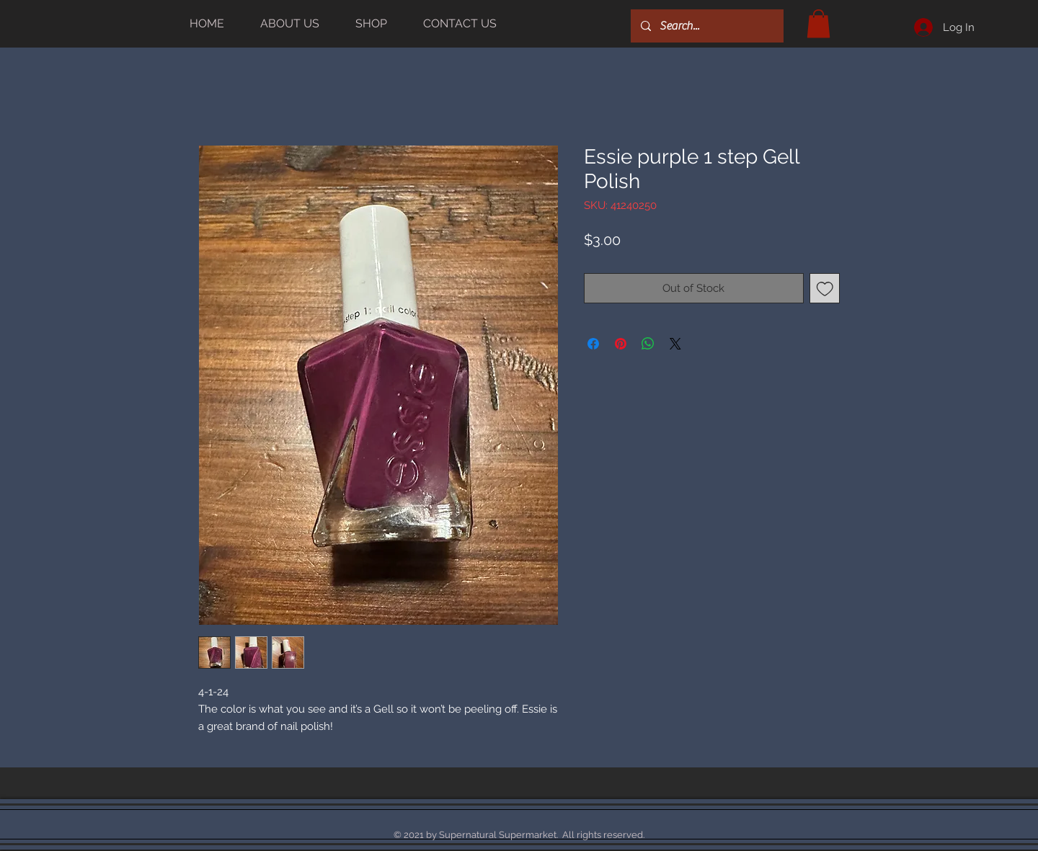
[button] (818, 23)
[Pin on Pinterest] (620, 343)
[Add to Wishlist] (824, 288)
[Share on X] (675, 343)
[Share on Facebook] (593, 343)
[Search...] (706, 26)
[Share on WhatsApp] (648, 343)
